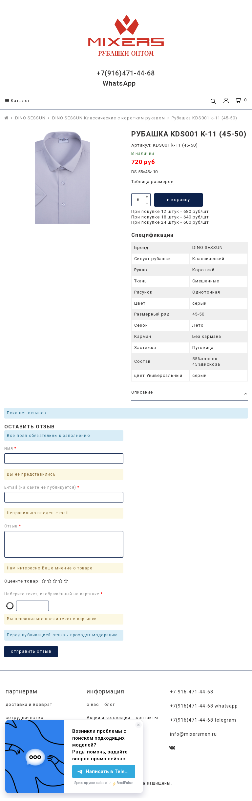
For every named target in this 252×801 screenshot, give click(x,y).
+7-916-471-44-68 (191, 691)
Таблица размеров (152, 181)
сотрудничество (24, 717)
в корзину (178, 199)
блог (109, 704)
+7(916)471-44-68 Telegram (203, 720)
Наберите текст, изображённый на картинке (52, 594)
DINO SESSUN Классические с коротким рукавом (108, 117)
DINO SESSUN (30, 117)
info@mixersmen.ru (193, 734)
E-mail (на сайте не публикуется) (40, 487)
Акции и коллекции (107, 717)
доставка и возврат (28, 704)
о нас (92, 704)
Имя (9, 448)
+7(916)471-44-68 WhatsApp (204, 706)
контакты (146, 717)
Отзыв (11, 526)
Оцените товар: (22, 581)
